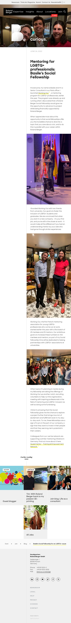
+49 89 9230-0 (42, 567)
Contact (34, 608)
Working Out (43, 93)
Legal (33, 592)
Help (32, 596)
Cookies (34, 604)
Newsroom (35, 588)
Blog (25, 544)
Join (16, 544)
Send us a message (44, 572)
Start (6, 544)
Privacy (33, 600)
